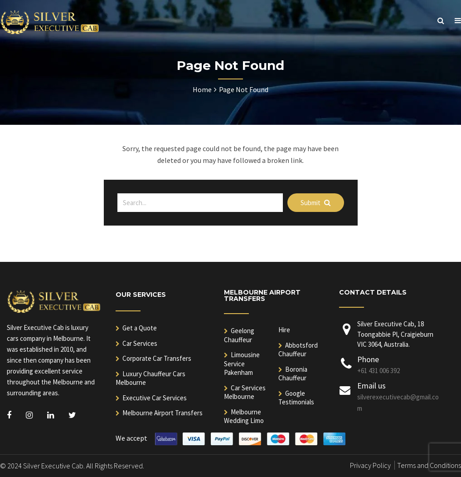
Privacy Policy (370, 465)
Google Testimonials (296, 398)
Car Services (139, 343)
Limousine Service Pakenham (242, 363)
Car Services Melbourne (245, 392)
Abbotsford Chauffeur (298, 350)
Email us (371, 385)
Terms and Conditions (429, 465)
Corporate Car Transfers (156, 358)
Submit (315, 202)
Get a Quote (139, 328)
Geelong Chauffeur (239, 335)
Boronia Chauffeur (292, 374)
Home (202, 89)
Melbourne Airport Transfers (162, 412)
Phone (368, 359)
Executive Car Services (154, 397)
